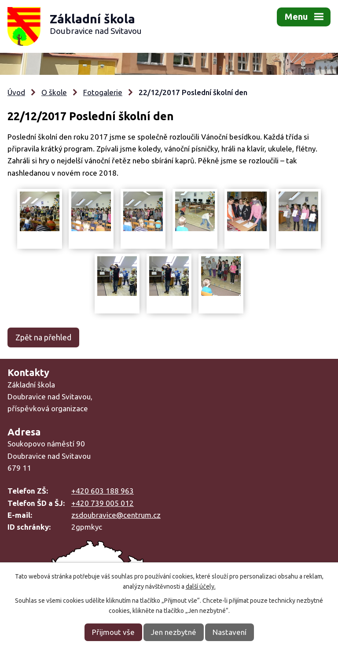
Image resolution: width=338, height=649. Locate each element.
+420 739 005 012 (102, 503)
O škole (54, 92)
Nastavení (229, 632)
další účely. (201, 586)
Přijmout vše (113, 632)
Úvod (16, 92)
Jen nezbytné (173, 632)
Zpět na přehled (43, 337)
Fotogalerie (102, 92)
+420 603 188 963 (102, 491)
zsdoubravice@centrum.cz (116, 515)
